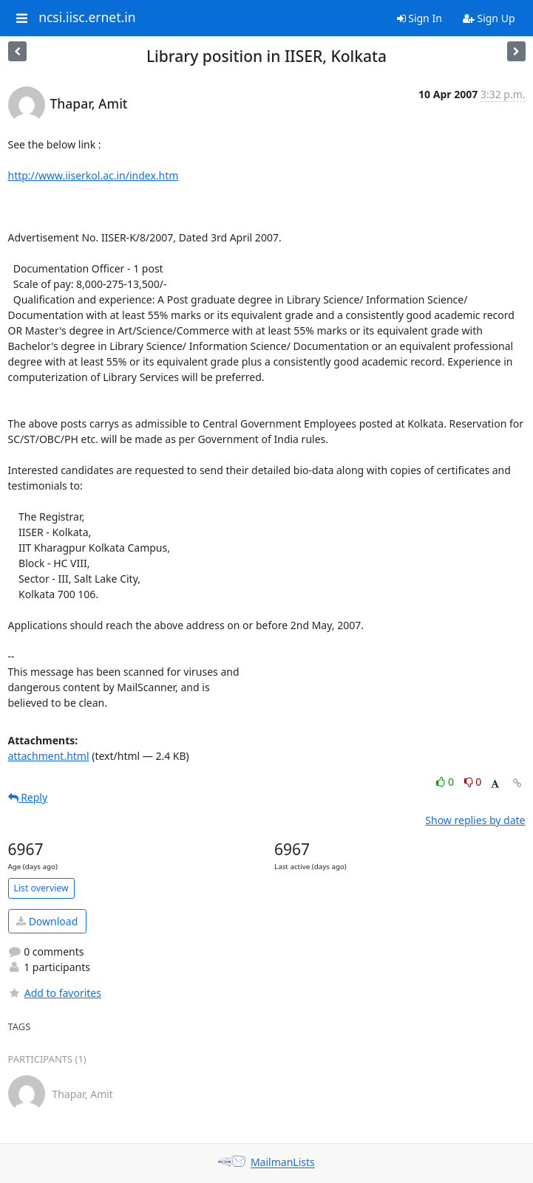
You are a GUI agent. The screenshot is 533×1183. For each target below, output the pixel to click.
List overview (41, 888)
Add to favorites (54, 993)
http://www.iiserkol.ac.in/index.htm (93, 175)
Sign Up (489, 18)
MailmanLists (283, 1163)
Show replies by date (475, 820)
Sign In (419, 18)
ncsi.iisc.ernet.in (86, 18)
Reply (28, 797)
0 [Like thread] (446, 782)
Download (47, 921)
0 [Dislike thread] (473, 782)
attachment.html (48, 756)
